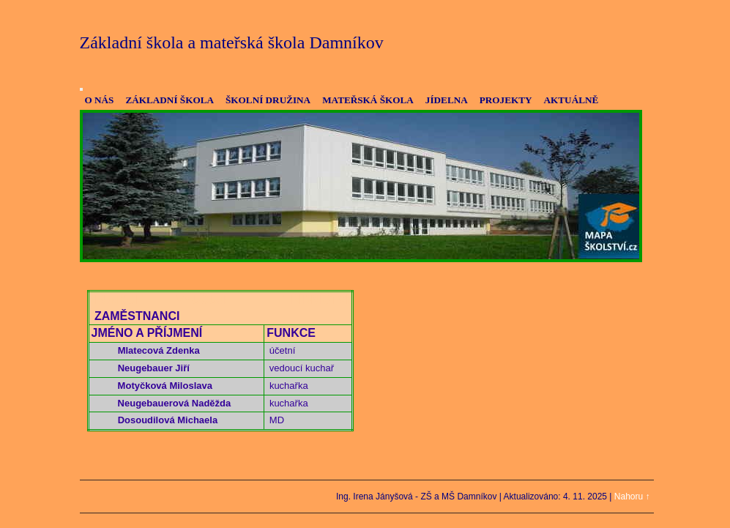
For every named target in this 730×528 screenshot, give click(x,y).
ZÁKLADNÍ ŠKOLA (169, 99)
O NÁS (99, 99)
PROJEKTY (506, 99)
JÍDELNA (446, 99)
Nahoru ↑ (632, 496)
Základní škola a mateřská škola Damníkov (232, 42)
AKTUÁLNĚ (571, 99)
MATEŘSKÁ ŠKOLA (368, 99)
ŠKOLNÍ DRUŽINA (268, 99)
